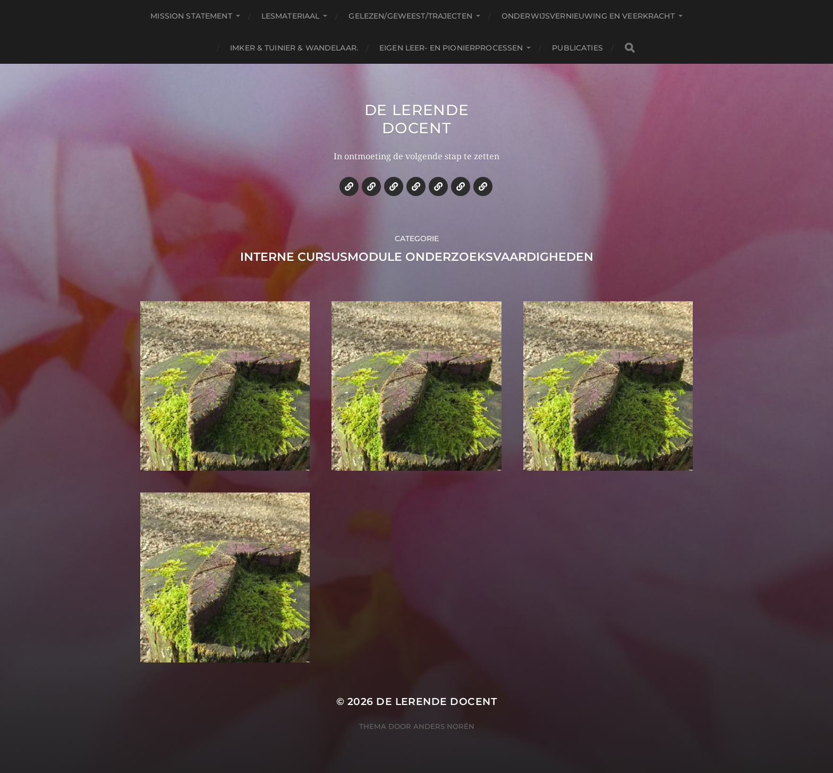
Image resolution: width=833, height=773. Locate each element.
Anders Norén (443, 726)
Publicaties (577, 48)
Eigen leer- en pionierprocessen (451, 48)
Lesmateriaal (290, 16)
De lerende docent (416, 119)
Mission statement (191, 16)
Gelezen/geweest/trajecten (410, 16)
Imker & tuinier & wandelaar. (294, 48)
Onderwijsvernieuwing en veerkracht (588, 16)
